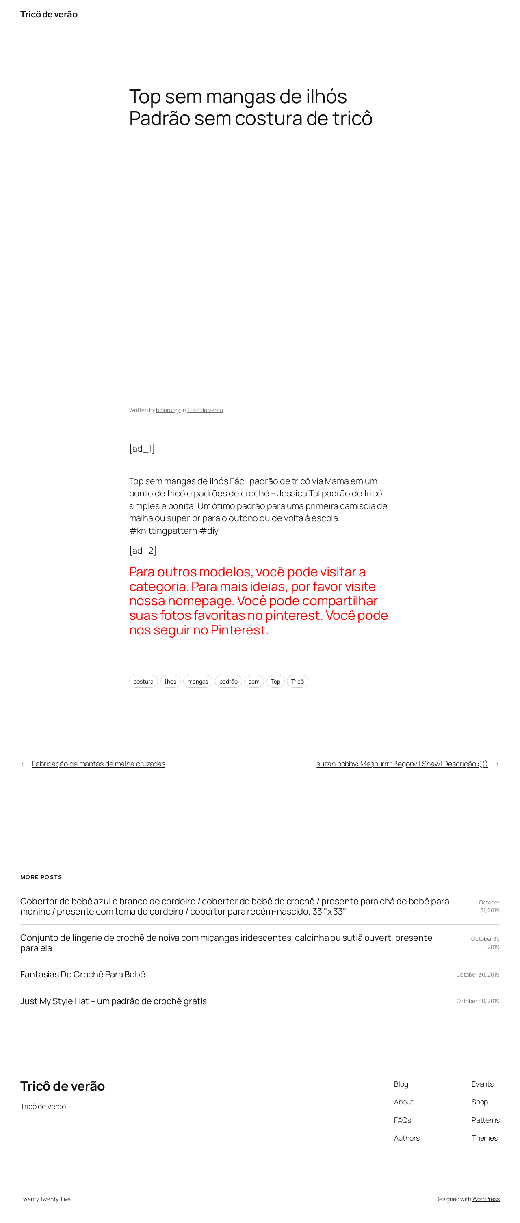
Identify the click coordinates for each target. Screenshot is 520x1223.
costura (144, 681)
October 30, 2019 (478, 974)
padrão (228, 681)
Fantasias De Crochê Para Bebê (82, 974)
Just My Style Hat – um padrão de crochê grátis (113, 1001)
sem (254, 681)
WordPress (486, 1199)
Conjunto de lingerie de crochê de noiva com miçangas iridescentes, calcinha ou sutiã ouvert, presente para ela (226, 943)
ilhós (171, 681)
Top (275, 681)
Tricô (297, 681)
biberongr (168, 410)
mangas (198, 681)
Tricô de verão (48, 14)
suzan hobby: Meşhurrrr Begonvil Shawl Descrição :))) (402, 763)
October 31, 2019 (489, 906)
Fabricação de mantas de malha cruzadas (98, 763)
